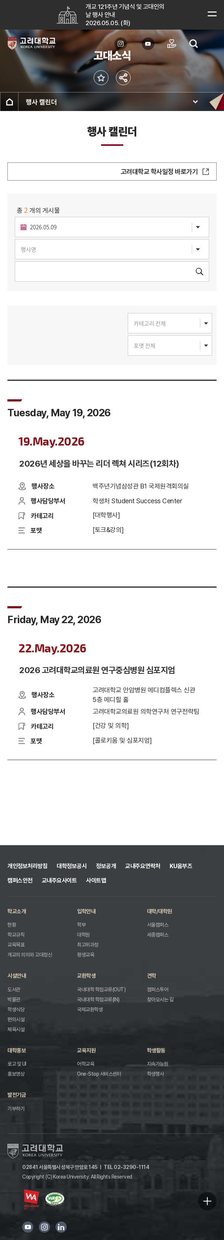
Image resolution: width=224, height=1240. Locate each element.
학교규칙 (15, 935)
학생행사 (155, 1074)
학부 (81, 925)
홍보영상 (15, 1074)
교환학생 (86, 975)
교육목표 (15, 945)
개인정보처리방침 (27, 866)
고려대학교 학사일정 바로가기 (159, 171)
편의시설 (15, 1019)
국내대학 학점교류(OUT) (101, 989)
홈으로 (9, 102)
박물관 (13, 999)
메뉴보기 (212, 13)
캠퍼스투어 (157, 989)
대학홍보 (16, 1050)
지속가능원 (157, 1064)
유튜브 (27, 1227)
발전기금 (16, 1095)
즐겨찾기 (101, 78)
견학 (151, 975)
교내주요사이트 (59, 880)
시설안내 (16, 975)
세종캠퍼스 (157, 935)
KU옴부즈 (181, 866)
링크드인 (61, 1227)
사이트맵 (96, 880)
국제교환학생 (90, 1009)
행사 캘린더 (41, 102)
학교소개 (16, 911)
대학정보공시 (72, 866)
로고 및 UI (16, 1064)
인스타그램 (44, 1227)
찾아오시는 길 (160, 999)
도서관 (13, 989)
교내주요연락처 (142, 866)
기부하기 (15, 1109)
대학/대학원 (159, 911)
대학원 (83, 935)
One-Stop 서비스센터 (99, 1074)
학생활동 (156, 1050)
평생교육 (85, 955)
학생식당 (15, 1009)
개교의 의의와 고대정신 (29, 955)
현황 (11, 925)
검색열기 (193, 43)
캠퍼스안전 (20, 880)
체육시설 (15, 1029)
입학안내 (86, 911)
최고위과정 (87, 945)
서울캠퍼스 (157, 925)
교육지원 (86, 1050)
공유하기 (123, 78)
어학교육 (85, 1064)
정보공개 (106, 866)
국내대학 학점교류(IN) (98, 999)
